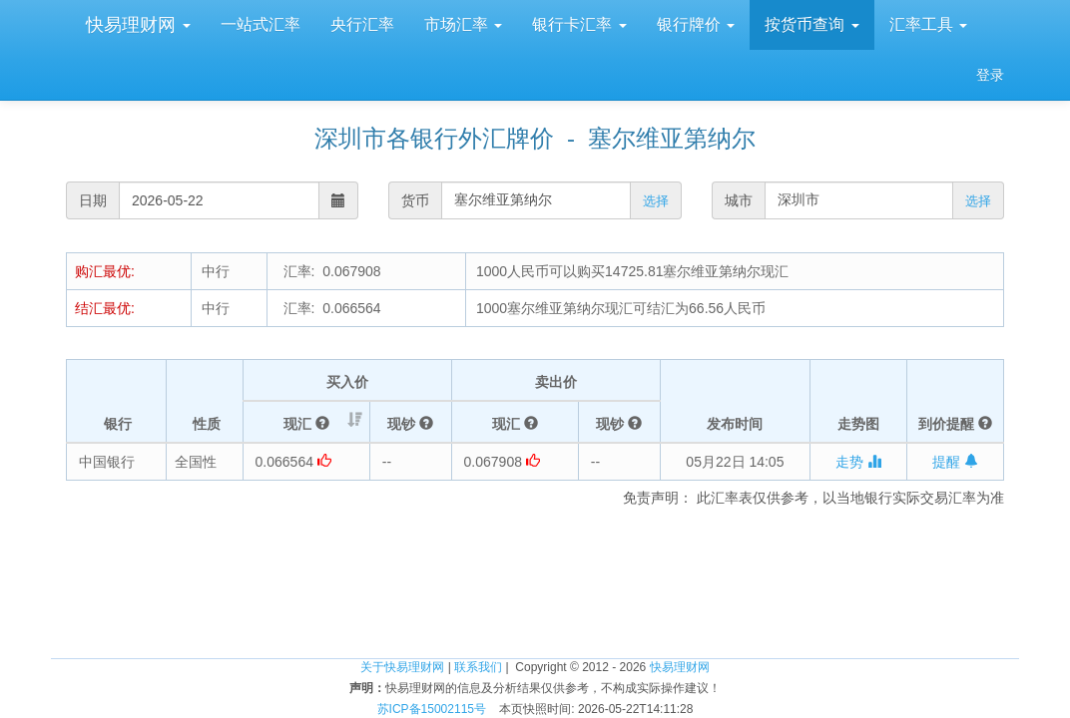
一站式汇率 (260, 24)
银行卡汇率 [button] (579, 24)
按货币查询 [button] (811, 24)
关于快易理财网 (402, 667)
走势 (858, 462)
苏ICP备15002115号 (431, 709)
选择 (656, 200)
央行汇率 (362, 24)
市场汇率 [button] (463, 24)
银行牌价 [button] (696, 24)
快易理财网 (136, 25)
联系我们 (478, 667)
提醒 (955, 462)
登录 (990, 75)
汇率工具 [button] (928, 24)
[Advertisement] (535, 567)
